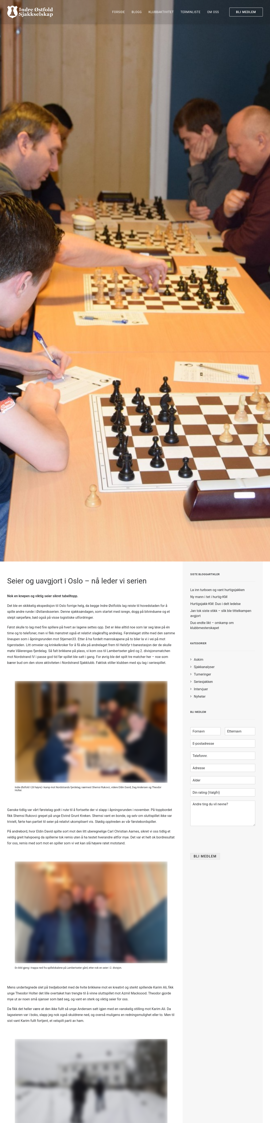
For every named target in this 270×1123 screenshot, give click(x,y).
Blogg (137, 12)
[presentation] (222, 846)
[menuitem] (118, 12)
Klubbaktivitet (161, 12)
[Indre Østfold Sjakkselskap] (30, 12)
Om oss (213, 12)
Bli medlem (205, 856)
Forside (118, 12)
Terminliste (191, 12)
